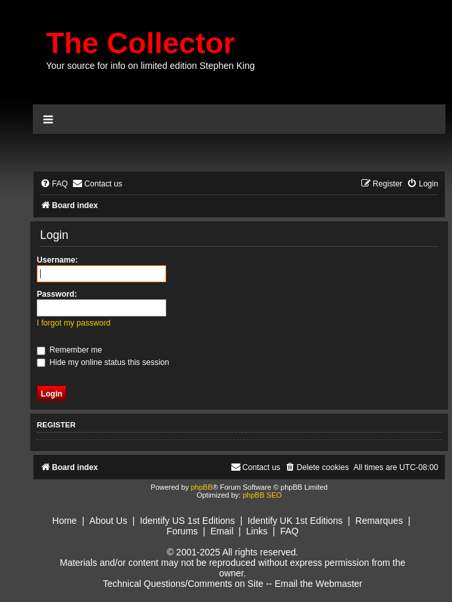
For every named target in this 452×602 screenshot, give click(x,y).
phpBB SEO (261, 495)
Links (256, 531)
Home (65, 520)
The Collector (140, 43)
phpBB (201, 487)
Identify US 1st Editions (187, 520)
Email (221, 531)
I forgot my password (73, 323)
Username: (57, 260)
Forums (182, 531)
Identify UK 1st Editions (295, 520)
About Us (108, 520)
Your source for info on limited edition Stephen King (150, 65)
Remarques (379, 520)
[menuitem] (54, 184)
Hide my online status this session (103, 362)
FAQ (289, 531)
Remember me (69, 350)
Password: (57, 294)
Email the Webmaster (319, 583)
